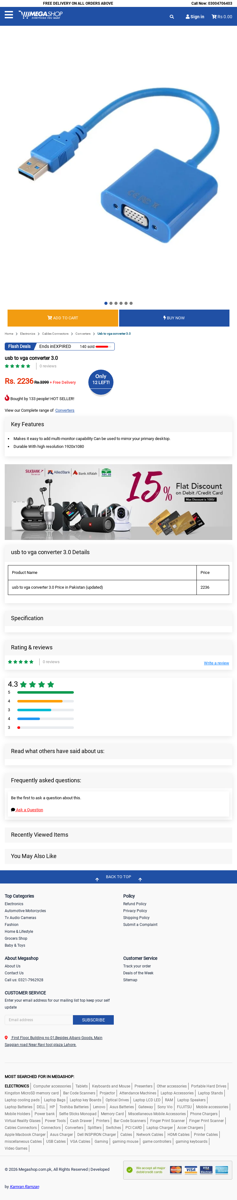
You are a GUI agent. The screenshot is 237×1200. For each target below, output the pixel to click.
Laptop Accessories (177, 1093)
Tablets (81, 1086)
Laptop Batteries (18, 1107)
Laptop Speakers (191, 1100)
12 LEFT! (101, 382)
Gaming (101, 1141)
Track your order (137, 966)
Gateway (145, 1107)
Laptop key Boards (85, 1100)
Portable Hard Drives (208, 1086)
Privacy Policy (135, 911)
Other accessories (172, 1086)
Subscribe (93, 1019)
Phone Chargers (204, 1114)
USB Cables (56, 1141)
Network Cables (149, 1134)
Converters (83, 333)
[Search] (59, 1020)
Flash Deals (19, 346)
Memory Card (112, 1114)
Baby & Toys (15, 945)
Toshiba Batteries (74, 1107)
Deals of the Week (138, 973)
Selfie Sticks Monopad (77, 1114)
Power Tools (55, 1121)
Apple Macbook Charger (25, 1134)
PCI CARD (133, 1128)
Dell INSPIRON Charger (96, 1134)
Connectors (51, 1128)
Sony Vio (165, 1107)
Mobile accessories (212, 1107)
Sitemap (130, 980)
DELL (41, 1107)
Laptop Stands (210, 1093)
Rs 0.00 (225, 16)
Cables (126, 1134)
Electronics (27, 333)
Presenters (143, 1086)
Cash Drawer (81, 1121)
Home (9, 333)
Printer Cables (206, 1134)
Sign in (195, 16)
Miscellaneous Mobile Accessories (157, 1114)
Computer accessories (52, 1086)
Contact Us (14, 973)
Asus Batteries (122, 1107)
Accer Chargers (190, 1128)
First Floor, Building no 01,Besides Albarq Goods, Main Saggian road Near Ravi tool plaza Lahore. (53, 1041)
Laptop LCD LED (147, 1100)
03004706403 (220, 3)
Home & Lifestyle (19, 931)
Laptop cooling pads (22, 1100)
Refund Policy (134, 904)
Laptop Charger (159, 1128)
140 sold (87, 346)
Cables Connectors (55, 333)
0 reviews (48, 366)
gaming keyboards (191, 1141)
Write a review (216, 663)
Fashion (12, 924)
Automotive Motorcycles (25, 911)
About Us (12, 966)
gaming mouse (125, 1141)
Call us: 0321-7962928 (24, 980)
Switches (113, 1128)
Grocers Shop (16, 938)
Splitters (95, 1128)
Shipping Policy (136, 918)
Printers (102, 1121)
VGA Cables (80, 1141)
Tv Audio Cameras (20, 918)
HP (52, 1107)
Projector (107, 1093)
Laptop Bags (54, 1100)
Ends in (46, 346)
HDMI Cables (179, 1134)
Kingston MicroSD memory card (32, 1093)
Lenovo (99, 1107)
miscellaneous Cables (23, 1141)
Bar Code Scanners (79, 1093)
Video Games (16, 1148)
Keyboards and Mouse (111, 1086)
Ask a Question (27, 809)
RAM (169, 1100)
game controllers (157, 1141)
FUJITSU (184, 1107)
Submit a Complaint (140, 924)
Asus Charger (61, 1134)
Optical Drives (117, 1100)
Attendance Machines (137, 1093)
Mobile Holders (17, 1114)
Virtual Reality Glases (23, 1121)
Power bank (45, 1114)
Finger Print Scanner (167, 1121)
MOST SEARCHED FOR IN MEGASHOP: (39, 1076)
